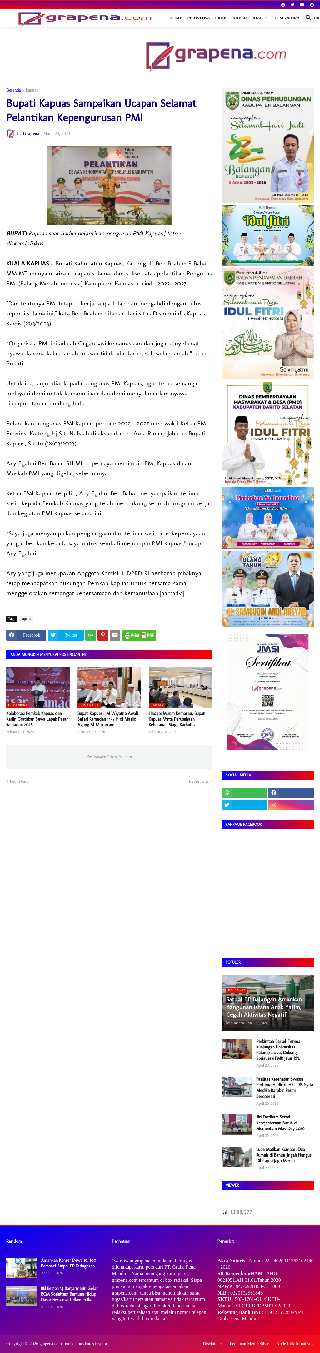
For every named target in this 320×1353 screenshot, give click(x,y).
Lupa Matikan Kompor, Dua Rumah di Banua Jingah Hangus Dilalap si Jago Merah (283, 1155)
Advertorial (247, 18)
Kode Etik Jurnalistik (295, 1343)
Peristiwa (198, 18)
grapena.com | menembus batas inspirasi (74, 1343)
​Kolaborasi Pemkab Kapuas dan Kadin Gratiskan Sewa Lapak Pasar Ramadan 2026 (37, 719)
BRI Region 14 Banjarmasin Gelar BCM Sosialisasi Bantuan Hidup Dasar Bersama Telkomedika (69, 1294)
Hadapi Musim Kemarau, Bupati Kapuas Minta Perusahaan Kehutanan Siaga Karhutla (177, 719)
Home (175, 18)
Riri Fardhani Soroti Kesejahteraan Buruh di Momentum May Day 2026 (280, 1122)
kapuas (32, 90)
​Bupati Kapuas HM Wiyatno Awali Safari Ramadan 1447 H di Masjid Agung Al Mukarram (108, 719)
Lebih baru (19, 781)
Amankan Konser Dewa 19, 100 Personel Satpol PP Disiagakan (68, 1263)
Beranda (13, 90)
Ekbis (221, 18)
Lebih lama (198, 781)
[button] (308, 18)
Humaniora (286, 18)
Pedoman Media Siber (249, 1343)
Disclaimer (212, 1343)
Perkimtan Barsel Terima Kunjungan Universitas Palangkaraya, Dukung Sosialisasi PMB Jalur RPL (278, 1050)
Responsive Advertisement (109, 756)
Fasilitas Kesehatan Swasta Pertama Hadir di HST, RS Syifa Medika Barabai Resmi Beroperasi (284, 1088)
